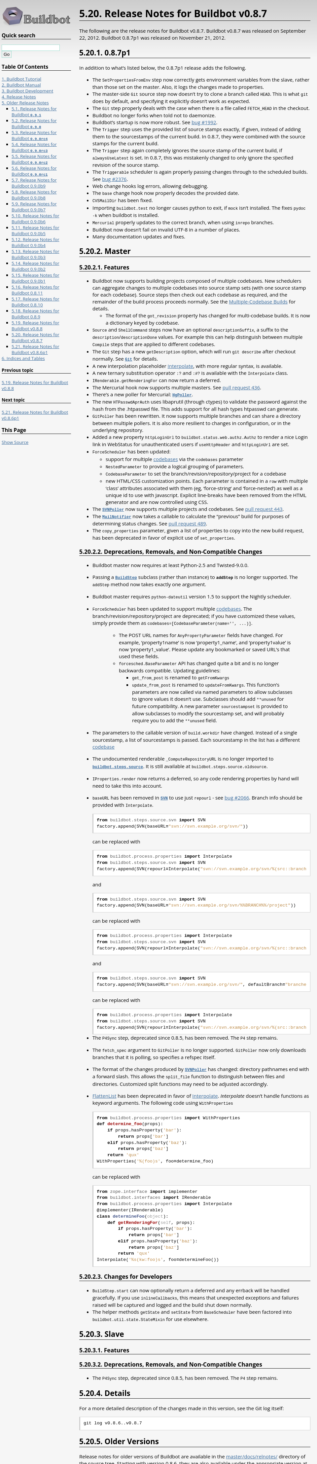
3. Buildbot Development (27, 91)
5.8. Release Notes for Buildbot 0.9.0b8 (34, 195)
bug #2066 (237, 780)
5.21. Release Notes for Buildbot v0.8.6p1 (35, 349)
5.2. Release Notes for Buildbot (34, 123)
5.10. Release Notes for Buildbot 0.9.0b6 (35, 219)
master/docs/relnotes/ (251, 1435)
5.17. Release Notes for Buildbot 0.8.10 (35, 302)
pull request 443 (263, 498)
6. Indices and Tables (23, 358)
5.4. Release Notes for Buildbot (34, 147)
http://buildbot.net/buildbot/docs (117, 1449)
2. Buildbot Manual (21, 85)
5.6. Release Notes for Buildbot (34, 171)
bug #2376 (114, 176)
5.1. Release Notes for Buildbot (34, 112)
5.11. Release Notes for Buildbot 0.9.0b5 (35, 230)
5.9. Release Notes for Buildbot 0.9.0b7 (34, 207)
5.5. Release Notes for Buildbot (34, 159)
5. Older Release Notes (25, 103)
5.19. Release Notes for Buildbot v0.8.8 (35, 326)
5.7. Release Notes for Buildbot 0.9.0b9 (34, 183)
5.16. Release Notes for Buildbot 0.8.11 (35, 290)
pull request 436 (241, 380)
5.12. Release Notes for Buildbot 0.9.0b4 (35, 242)
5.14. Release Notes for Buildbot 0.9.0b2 (35, 266)
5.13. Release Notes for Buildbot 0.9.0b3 (35, 254)
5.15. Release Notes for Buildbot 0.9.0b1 (35, 278)
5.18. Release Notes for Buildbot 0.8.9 (35, 314)
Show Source (15, 442)
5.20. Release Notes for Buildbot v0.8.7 (35, 337)
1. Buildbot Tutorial (21, 79)
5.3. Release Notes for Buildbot (34, 135)
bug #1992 (204, 121)
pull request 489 (187, 512)
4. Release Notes (19, 97)
